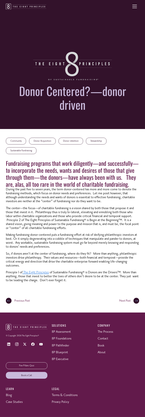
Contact (103, 339)
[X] (25, 344)
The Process (105, 332)
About (102, 352)
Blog (9, 395)
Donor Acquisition (42, 141)
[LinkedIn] (9, 344)
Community (16, 141)
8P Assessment (61, 332)
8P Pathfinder (60, 346)
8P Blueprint (60, 352)
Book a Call (26, 375)
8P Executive (60, 359)
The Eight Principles (35, 272)
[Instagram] (17, 344)
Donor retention (71, 141)
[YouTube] (41, 344)
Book (101, 346)
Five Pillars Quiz (26, 365)
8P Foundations (61, 339)
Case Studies (14, 402)
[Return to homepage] (26, 7)
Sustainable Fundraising (21, 150)
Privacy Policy (60, 402)
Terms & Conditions (65, 395)
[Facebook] (33, 344)
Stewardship (96, 141)
